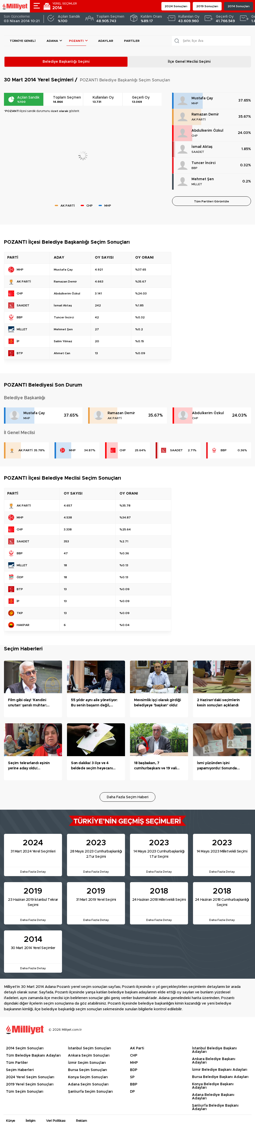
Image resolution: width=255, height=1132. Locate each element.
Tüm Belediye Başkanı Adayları (33, 1055)
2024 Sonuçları (176, 6)
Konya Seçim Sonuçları (88, 1077)
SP (132, 1077)
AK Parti (137, 1048)
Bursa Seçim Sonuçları (87, 1070)
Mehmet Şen (202, 179)
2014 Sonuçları (239, 6)
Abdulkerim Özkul (207, 130)
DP (132, 1091)
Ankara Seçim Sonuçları (89, 1055)
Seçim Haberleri (20, 1070)
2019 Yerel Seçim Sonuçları (30, 1084)
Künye (10, 1121)
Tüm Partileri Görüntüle (211, 201)
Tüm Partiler (17, 1063)
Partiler (131, 40)
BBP (194, 168)
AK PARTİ (198, 119)
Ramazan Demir (205, 114)
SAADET (197, 151)
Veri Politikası (55, 1121)
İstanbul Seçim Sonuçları (89, 1048)
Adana (52, 40)
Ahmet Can (62, 353)
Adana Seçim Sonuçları (88, 1084)
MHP (194, 103)
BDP (133, 1070)
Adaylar (105, 40)
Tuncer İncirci (203, 163)
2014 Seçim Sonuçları (25, 1048)
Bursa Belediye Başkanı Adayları (220, 1077)
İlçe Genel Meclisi (189, 61)
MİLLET (196, 184)
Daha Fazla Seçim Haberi (127, 797)
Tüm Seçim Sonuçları (24, 1091)
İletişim (30, 1121)
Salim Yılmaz (63, 341)
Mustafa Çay (202, 98)
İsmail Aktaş (201, 147)
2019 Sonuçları (207, 6)
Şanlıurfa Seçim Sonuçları (90, 1091)
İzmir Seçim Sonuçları (87, 1063)
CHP (194, 135)
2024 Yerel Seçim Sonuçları (30, 1077)
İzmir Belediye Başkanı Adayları (219, 1070)
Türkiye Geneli (23, 40)
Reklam (81, 1121)
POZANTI (76, 40)
